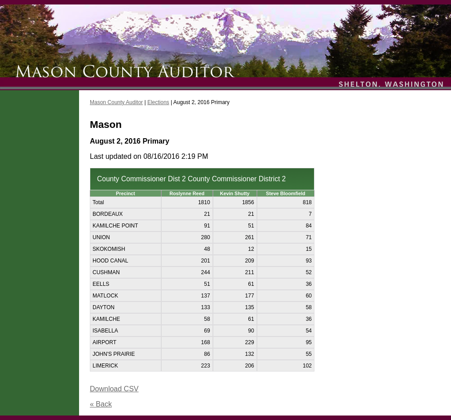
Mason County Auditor (116, 102)
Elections (158, 102)
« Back (101, 404)
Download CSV (114, 389)
